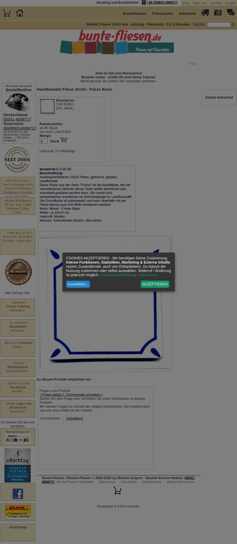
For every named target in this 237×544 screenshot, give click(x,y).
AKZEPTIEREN (155, 284)
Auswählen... (77, 284)
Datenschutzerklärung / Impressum (128, 275)
